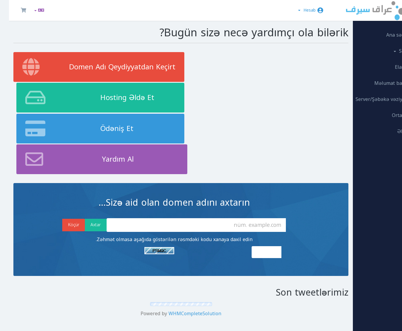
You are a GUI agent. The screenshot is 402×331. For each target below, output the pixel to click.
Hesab (298, 10)
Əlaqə (387, 128)
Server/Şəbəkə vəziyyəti (366, 96)
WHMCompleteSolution (178, 225)
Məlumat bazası (375, 80)
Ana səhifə (381, 31)
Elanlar (386, 63)
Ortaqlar (384, 112)
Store (385, 47)
